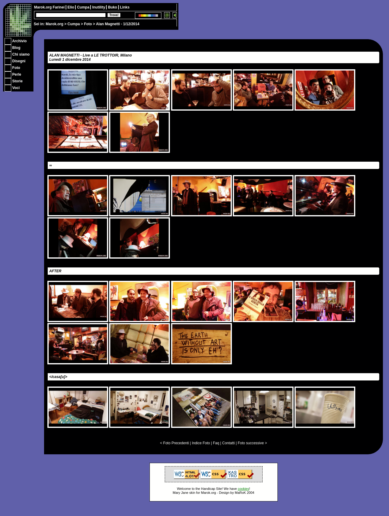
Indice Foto (201, 443)
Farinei (59, 7)
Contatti (228, 443)
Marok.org (54, 24)
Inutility (99, 7)
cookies (243, 488)
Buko (113, 7)
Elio (71, 7)
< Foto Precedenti (174, 443)
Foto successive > (252, 443)
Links (124, 7)
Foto (88, 24)
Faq (216, 443)
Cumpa (73, 24)
